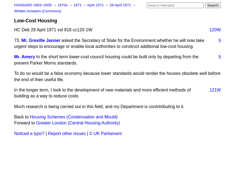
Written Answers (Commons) (37, 11)
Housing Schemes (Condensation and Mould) (74, 117)
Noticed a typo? (29, 133)
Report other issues (67, 133)
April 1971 (96, 5)
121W (215, 90)
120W (215, 29)
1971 (78, 5)
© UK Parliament (105, 133)
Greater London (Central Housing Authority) (78, 123)
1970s (63, 5)
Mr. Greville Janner (40, 40)
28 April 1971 (121, 5)
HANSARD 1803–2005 (33, 5)
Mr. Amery (24, 56)
